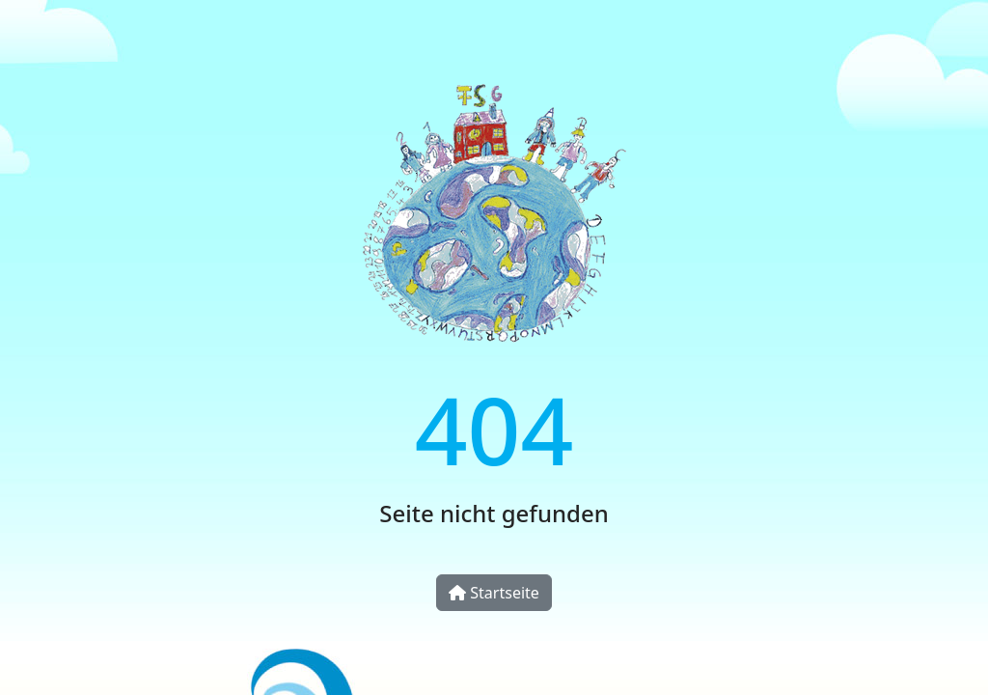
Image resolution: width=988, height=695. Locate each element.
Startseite (494, 592)
